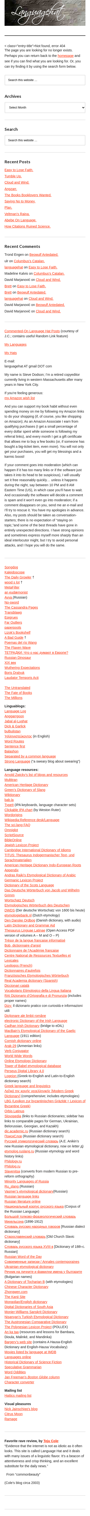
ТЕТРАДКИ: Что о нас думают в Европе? (36, 652)
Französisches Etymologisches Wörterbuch (37, 975)
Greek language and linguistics (27, 1086)
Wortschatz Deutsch (20, 900)
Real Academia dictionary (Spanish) (31, 980)
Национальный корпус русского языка (34, 1206)
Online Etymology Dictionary (26, 1061)
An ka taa (12, 1332)
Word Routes (14, 741)
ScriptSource (14, 835)
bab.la (9, 800)
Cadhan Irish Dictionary (22, 1026)
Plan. (8, 207)
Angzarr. (11, 189)
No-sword (12, 602)
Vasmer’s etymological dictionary (29, 1191)
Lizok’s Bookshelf (17, 632)
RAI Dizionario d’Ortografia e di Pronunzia (36, 996)
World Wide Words (18, 1056)
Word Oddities (15, 1372)
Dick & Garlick (15, 726)
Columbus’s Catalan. (29, 261)
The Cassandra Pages (21, 607)
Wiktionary (12, 795)
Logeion (11, 1076)
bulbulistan (13, 731)
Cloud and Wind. (17, 182)
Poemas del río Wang (21, 642)
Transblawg (13, 612)
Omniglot (11, 830)
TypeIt (9, 805)
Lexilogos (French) (18, 965)
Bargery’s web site (18, 1342)
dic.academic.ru (16, 1131)
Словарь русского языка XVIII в (29, 1247)
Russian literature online (23, 1201)
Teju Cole (50, 1441)
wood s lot (12, 582)
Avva (9, 597)
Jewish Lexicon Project (22, 845)
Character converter (19, 1382)
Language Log (15, 711)
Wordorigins (13, 815)
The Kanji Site (15, 1297)
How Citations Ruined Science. (28, 226)
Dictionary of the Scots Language (29, 885)
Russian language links (22, 1196)
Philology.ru (13, 1161)
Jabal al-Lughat (16, 721)
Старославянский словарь (25, 1236)
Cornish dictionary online (23, 1041)
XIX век (10, 663)
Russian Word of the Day (23, 1257)
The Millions (14, 698)
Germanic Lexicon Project (24, 880)
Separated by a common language (30, 756)
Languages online (18, 1357)
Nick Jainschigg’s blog (21, 1409)
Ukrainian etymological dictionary (29, 1267)
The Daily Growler (18, 577)
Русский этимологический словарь (31, 1141)
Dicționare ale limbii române (25, 1016)
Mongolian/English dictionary (26, 1302)
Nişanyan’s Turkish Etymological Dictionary (37, 1317)
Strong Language (17, 761)
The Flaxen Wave (18, 647)
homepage (66, 56)
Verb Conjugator (17, 1051)
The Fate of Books (18, 693)
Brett (8, 286)
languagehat (14, 267)
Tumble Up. (13, 176)
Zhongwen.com (16, 1292)
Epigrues (11, 617)
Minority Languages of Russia (27, 1181)
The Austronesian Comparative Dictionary (35, 1322)
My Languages (16, 344)
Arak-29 (10, 1046)
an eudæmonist (16, 592)
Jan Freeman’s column (32, 1377)
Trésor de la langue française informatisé (35, 940)
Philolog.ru (12, 1166)
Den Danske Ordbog (20, 920)
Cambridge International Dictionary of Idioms (38, 850)
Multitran (11, 780)
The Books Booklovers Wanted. (28, 195)
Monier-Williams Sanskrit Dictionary (31, 1312)
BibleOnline (13, 840)
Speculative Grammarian (23, 1367)
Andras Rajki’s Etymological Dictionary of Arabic (40, 875)
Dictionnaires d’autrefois (22, 970)
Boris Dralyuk (14, 673)
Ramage (11, 1419)
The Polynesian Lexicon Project (28, 1327)
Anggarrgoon (14, 716)
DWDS (10, 910)
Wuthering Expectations (22, 668)
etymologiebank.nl (18, 915)
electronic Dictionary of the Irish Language (36, 1021)
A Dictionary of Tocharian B (25, 1282)
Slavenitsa (12, 1171)
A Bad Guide (14, 637)
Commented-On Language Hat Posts (32, 331)
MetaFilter (12, 587)
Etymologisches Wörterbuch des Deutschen (37, 905)
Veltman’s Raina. (17, 214)
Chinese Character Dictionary (26, 1287)
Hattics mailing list (18, 1395)
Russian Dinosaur (18, 658)
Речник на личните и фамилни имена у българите (43, 1272)
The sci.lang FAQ (17, 825)
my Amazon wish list (20, 398)
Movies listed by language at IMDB (30, 1352)
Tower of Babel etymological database (33, 1066)
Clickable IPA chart (18, 810)
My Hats (11, 353)
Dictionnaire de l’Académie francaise (32, 950)
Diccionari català (17, 985)
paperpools (13, 627)
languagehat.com (10, 14)
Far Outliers (13, 622)
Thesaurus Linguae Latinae (25, 930)
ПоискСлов (13, 1136)
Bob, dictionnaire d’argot (23, 945)
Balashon (11, 751)
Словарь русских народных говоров (32, 1226)
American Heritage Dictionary (26, 785)
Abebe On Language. (20, 220)
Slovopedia (13, 1116)
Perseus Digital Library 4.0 (24, 1071)
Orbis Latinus (14, 1111)
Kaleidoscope (15, 572)
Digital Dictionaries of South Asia (29, 1307)
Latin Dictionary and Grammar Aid (30, 925)
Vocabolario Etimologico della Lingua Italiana (38, 990)
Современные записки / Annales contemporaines (42, 1262)
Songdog (11, 567)
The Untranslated (17, 688)
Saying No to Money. (20, 201)
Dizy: (8, 1006)
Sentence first (15, 746)
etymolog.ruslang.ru (19, 1151)
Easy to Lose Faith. (19, 170)
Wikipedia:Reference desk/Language (32, 820)
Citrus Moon (14, 1414)
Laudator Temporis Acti (22, 678)
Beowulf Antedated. (44, 254)
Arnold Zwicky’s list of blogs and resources (36, 775)
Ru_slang (12, 1186)
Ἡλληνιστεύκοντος (18, 736)
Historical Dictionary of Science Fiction (33, 1362)
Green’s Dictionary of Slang (25, 790)
